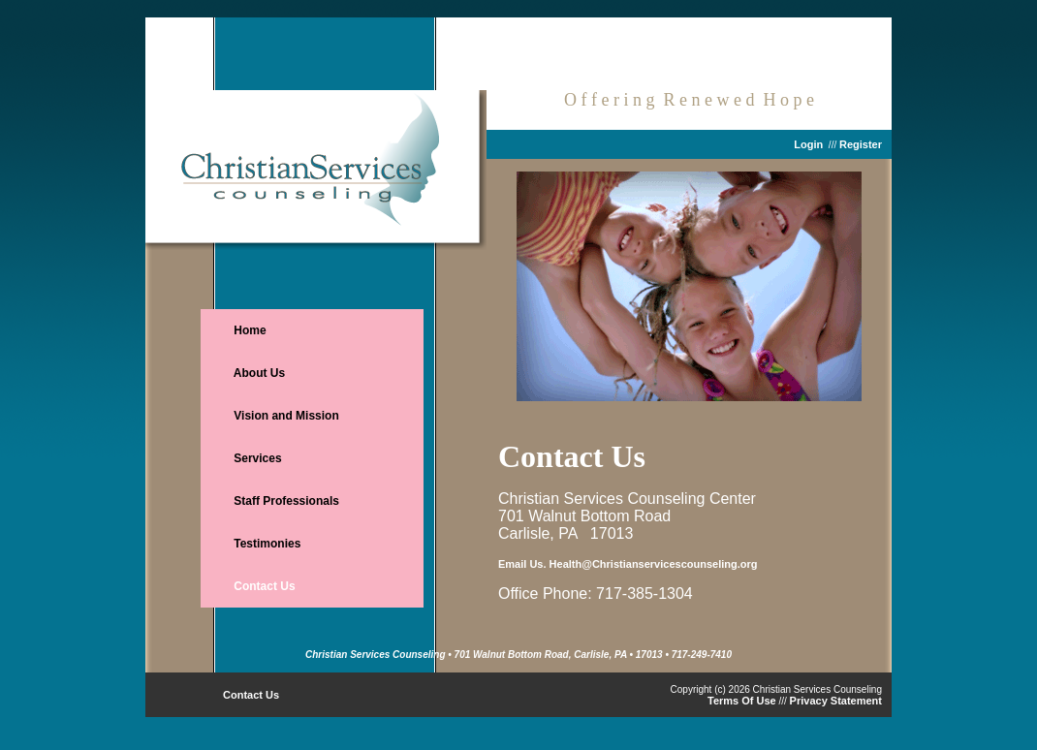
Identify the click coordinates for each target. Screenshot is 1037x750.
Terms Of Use (741, 700)
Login (808, 144)
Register (860, 144)
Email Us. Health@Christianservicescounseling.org (627, 564)
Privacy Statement (836, 700)
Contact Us (251, 695)
